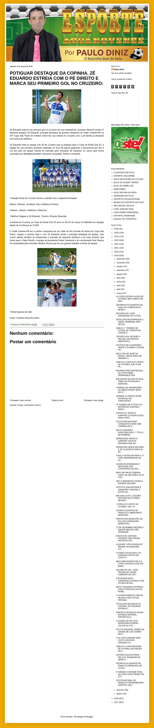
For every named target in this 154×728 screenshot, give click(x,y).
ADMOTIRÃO (120, 189)
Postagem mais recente (20, 400)
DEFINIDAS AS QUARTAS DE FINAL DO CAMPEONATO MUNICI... (129, 307)
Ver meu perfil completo (121, 73)
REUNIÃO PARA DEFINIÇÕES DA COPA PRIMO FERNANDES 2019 (129, 373)
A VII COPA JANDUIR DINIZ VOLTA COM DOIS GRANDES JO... (128, 640)
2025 (116, 233)
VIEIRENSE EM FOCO (124, 196)
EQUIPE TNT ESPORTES (125, 219)
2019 (116, 256)
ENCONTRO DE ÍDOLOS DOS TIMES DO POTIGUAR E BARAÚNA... (129, 381)
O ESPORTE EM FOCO (124, 173)
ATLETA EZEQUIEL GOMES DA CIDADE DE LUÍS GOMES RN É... (130, 631)
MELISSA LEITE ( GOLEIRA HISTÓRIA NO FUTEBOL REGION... (128, 498)
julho (119, 278)
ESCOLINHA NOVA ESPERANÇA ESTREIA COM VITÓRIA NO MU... (130, 580)
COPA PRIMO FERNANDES (126, 212)
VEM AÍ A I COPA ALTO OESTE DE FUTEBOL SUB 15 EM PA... (130, 364)
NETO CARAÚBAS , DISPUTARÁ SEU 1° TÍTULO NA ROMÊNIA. (129, 432)
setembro (121, 270)
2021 (116, 248)
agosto (120, 274)
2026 (116, 229)
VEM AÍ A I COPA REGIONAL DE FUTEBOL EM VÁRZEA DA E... (129, 648)
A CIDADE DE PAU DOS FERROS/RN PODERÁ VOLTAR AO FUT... (127, 623)
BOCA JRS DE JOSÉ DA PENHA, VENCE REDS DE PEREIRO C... (129, 356)
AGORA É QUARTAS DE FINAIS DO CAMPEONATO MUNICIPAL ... (129, 512)
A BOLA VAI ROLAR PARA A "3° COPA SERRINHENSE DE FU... (130, 458)
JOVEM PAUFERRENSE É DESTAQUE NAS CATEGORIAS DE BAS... (128, 466)
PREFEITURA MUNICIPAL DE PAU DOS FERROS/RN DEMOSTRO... (129, 521)
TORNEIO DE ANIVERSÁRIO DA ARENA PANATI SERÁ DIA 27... (129, 390)
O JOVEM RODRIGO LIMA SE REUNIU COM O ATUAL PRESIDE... (129, 597)
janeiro (120, 694)
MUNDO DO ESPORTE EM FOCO (129, 202)
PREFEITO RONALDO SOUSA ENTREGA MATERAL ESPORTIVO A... (129, 614)
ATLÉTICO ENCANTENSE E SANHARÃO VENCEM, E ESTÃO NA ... (128, 489)
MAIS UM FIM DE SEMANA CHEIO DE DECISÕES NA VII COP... (130, 475)
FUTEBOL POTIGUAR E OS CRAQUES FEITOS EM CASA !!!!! (128, 555)
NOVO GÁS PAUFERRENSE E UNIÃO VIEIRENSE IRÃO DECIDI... (129, 322)
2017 (116, 702)
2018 (116, 698)
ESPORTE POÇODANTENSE (127, 199)
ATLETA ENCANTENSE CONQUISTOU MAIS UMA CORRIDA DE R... (128, 424)
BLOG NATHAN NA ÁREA (125, 192)
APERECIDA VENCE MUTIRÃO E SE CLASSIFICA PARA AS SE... (130, 449)
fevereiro (121, 690)
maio (119, 285)
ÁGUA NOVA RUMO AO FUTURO (128, 179)
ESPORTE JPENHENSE (124, 216)
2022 (116, 244)
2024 (116, 236)
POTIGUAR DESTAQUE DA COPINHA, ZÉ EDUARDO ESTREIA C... (128, 606)
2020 (116, 252)
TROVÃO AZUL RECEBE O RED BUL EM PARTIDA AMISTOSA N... (128, 339)
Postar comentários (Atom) (29, 405)
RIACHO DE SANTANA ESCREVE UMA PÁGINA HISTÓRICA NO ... (128, 538)
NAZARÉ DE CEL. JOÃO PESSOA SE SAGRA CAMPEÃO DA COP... (127, 572)
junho (119, 282)
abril (119, 289)
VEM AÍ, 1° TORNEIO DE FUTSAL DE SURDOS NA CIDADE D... (128, 330)
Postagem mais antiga (93, 400)
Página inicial (57, 400)
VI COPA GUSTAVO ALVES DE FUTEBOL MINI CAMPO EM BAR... (129, 298)
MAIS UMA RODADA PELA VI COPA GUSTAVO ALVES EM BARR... (129, 563)
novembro (121, 263)
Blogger (89, 717)
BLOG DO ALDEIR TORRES (126, 182)
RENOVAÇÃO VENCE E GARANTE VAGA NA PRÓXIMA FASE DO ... (127, 441)
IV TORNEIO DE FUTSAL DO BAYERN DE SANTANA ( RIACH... (129, 407)
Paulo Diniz (119, 69)
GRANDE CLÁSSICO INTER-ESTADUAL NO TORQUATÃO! (129, 398)
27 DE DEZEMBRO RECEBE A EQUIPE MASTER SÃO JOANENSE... (129, 529)
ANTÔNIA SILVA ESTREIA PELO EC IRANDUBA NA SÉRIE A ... (128, 657)
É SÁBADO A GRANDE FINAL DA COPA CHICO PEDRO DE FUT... (130, 674)
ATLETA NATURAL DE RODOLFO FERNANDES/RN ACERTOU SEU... (130, 682)
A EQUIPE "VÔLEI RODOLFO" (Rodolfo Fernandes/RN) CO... (129, 546)
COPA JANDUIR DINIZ (124, 209)
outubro (120, 266)
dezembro (121, 259)
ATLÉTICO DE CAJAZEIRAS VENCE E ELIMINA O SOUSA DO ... (130, 347)
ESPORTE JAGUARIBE (124, 176)
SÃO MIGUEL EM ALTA (124, 206)
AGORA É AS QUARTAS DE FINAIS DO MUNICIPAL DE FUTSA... (129, 665)
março (120, 293)
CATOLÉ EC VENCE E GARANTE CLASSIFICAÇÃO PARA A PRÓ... (130, 415)
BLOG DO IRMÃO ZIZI (124, 186)
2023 (116, 240)
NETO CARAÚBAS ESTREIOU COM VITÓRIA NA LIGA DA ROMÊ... (129, 589)
